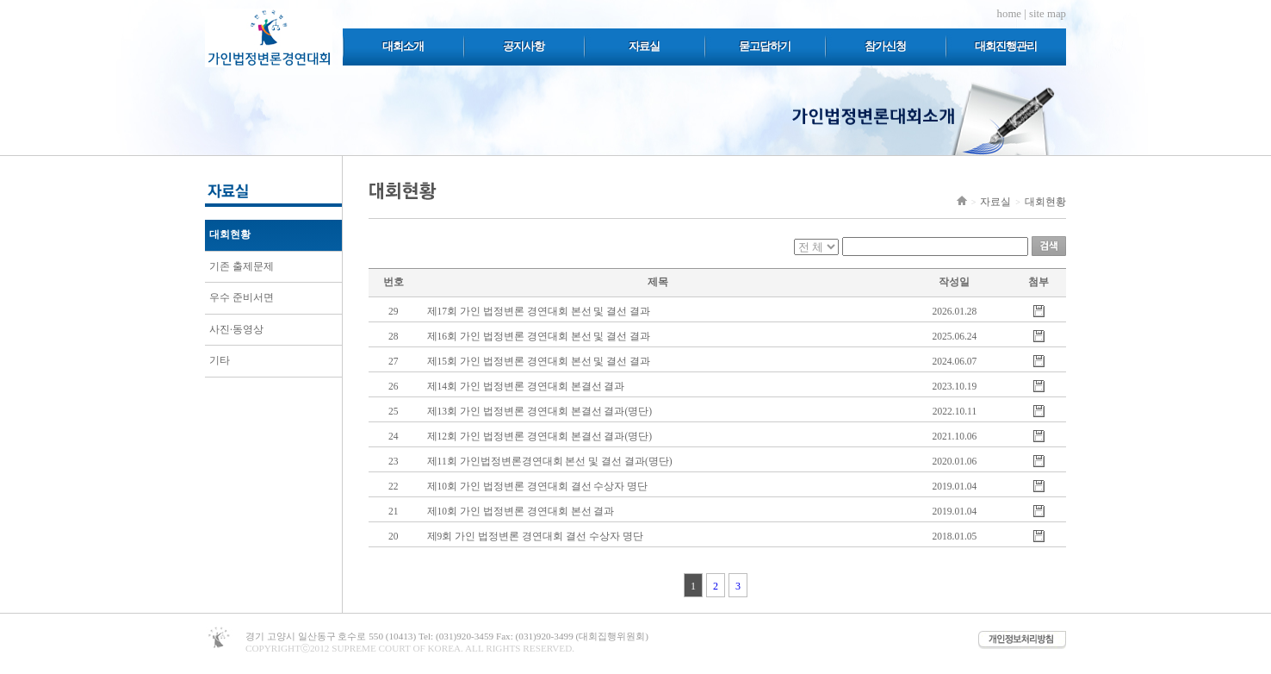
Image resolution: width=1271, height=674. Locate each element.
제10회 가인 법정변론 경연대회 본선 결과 (521, 511)
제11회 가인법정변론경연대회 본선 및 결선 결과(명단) (550, 461)
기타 (219, 360)
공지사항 (523, 46)
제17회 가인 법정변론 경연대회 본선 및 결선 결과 (539, 311)
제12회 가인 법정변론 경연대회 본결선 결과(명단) (540, 436)
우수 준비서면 (241, 297)
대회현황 (230, 234)
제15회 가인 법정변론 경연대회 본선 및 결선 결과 (539, 361)
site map (1047, 14)
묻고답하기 (764, 46)
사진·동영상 (236, 329)
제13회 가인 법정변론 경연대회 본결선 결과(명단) (540, 411)
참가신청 (885, 46)
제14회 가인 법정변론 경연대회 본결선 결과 (526, 386)
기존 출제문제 (241, 266)
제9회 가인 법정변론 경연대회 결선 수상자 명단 (535, 536)
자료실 (644, 46)
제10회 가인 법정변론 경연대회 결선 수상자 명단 (537, 486)
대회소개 (403, 46)
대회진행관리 (1006, 46)
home (1009, 14)
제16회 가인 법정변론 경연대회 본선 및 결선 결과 (539, 336)
